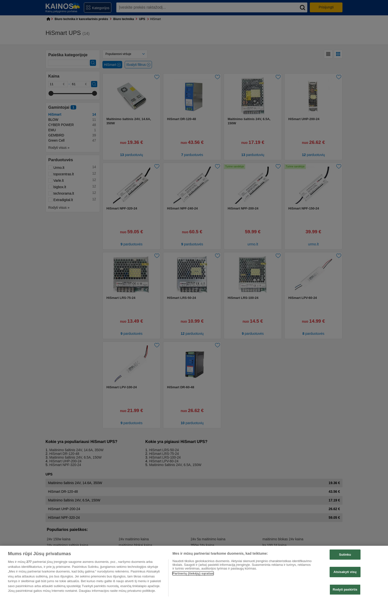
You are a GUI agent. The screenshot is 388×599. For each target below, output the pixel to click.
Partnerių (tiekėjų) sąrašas (193, 573)
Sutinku (345, 554)
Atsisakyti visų (345, 572)
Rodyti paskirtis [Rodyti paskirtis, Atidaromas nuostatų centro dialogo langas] (345, 589)
